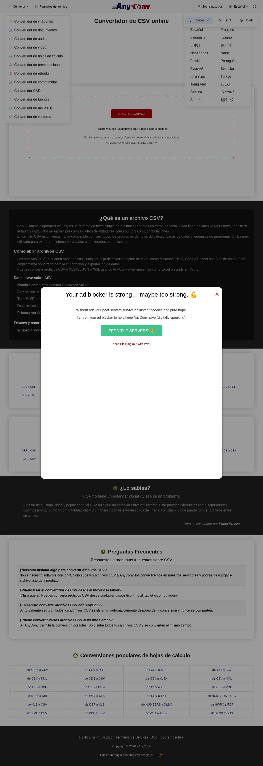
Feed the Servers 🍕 (131, 330)
